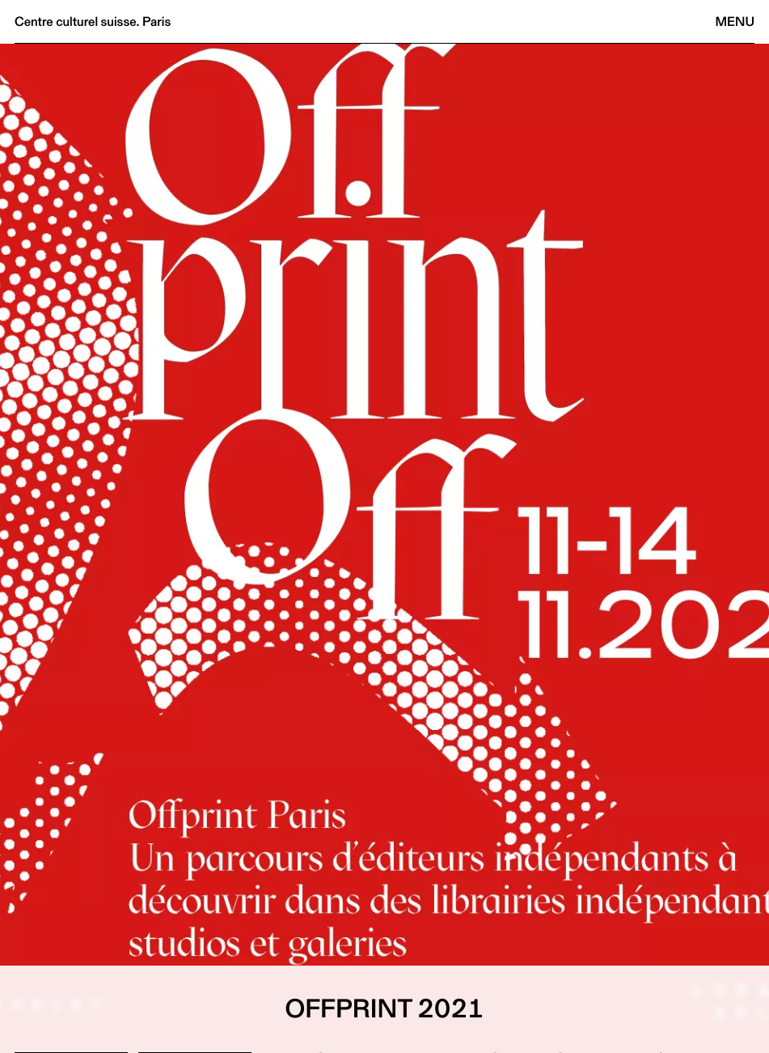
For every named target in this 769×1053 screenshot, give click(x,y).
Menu (735, 21)
